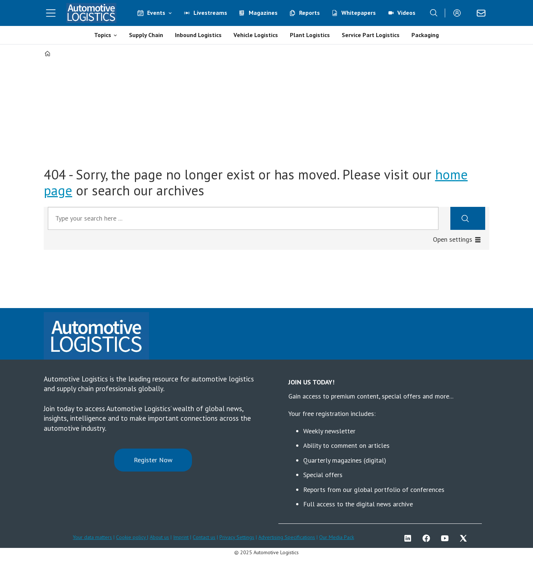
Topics (102, 35)
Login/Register (459, 13)
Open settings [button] (452, 239)
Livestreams (210, 12)
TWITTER (465, 538)
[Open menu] (51, 13)
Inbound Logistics (198, 35)
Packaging (425, 35)
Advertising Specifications (286, 537)
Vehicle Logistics (256, 35)
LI (409, 538)
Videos (406, 12)
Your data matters (92, 537)
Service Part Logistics (371, 35)
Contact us (204, 537)
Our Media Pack (336, 537)
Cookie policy (131, 537)
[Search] (433, 13)
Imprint (181, 537)
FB (428, 538)
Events (156, 12)
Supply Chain (146, 35)
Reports (309, 12)
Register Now (153, 460)
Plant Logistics (310, 35)
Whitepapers (358, 12)
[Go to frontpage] (91, 13)
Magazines (263, 12)
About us (159, 537)
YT (446, 538)
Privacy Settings (236, 537)
